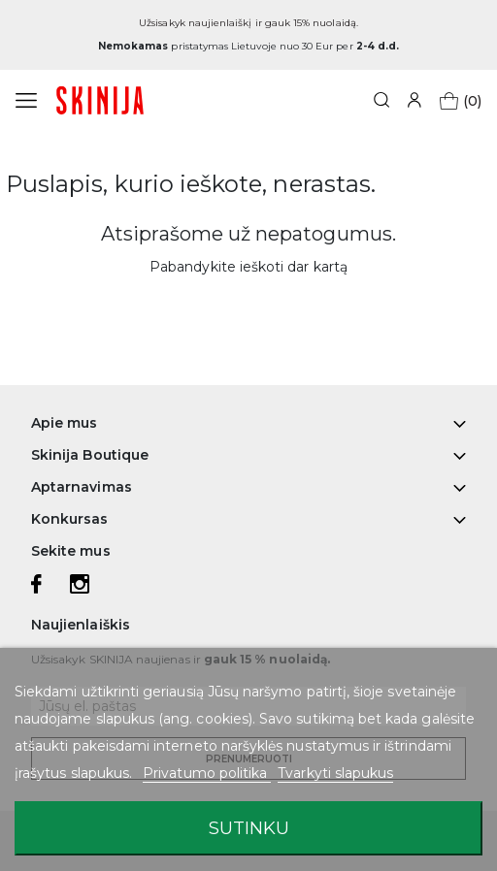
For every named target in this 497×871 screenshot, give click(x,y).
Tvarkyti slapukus (335, 773)
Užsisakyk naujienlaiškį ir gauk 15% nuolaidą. (248, 22)
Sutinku (249, 828)
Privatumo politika (207, 773)
